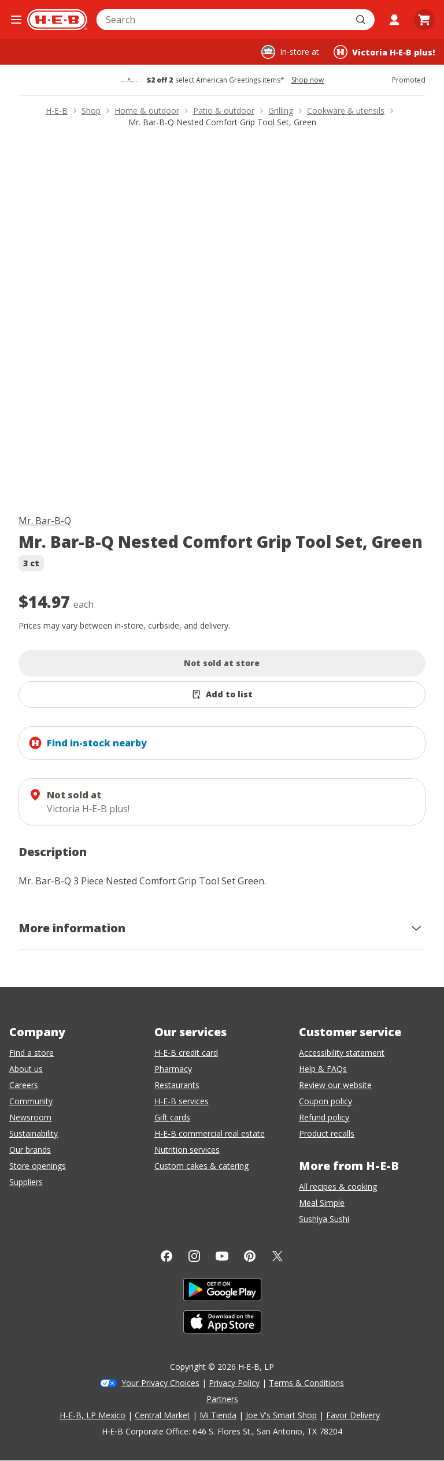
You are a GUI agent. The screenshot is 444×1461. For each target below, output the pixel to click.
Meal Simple (322, 1202)
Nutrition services (187, 1149)
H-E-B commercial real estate (209, 1133)
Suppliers (26, 1181)
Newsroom (30, 1117)
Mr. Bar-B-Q (44, 520)
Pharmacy (173, 1068)
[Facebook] (166, 1256)
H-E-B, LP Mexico (92, 1415)
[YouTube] (222, 1256)
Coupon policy (325, 1101)
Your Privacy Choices (160, 1382)
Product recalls (326, 1133)
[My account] (394, 19)
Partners (222, 1398)
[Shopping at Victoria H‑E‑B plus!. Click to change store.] (384, 52)
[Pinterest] (249, 1256)
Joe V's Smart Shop (281, 1415)
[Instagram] (194, 1256)
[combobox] (223, 19)
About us (26, 1068)
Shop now (307, 80)
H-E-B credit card (186, 1052)
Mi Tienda (217, 1415)
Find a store (31, 1052)
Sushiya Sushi (324, 1218)
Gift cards (172, 1117)
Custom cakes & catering (201, 1165)
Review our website (335, 1084)
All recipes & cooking (338, 1186)
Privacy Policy (234, 1382)
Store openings (37, 1165)
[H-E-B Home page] (57, 19)
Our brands (30, 1149)
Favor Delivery (353, 1415)
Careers (23, 1084)
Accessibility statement (341, 1052)
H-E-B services (181, 1101)
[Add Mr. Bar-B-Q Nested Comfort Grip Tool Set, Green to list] (222, 694)
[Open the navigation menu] (16, 20)
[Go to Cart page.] (424, 19)
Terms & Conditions (306, 1382)
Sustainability (33, 1133)
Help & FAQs (323, 1068)
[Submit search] (362, 19)
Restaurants (176, 1084)
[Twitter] (277, 1256)
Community (31, 1101)
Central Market (162, 1415)
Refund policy (324, 1117)
